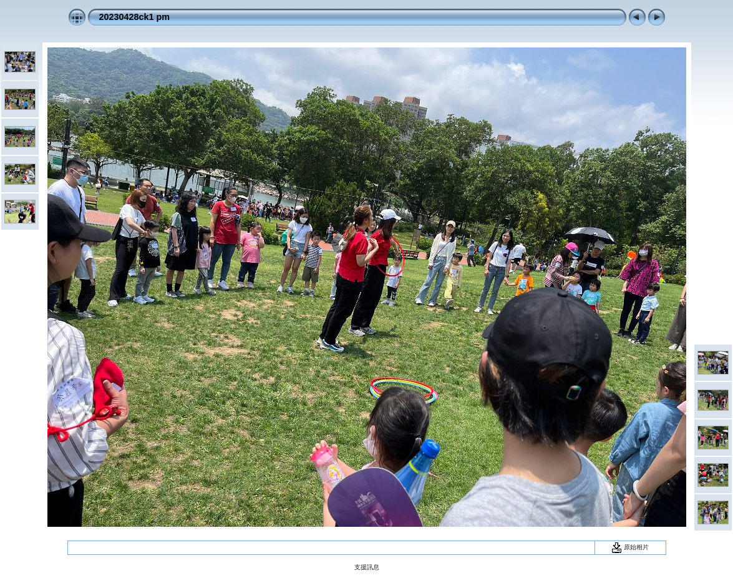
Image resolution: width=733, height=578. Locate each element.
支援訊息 (366, 567)
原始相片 (630, 547)
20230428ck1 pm (134, 17)
